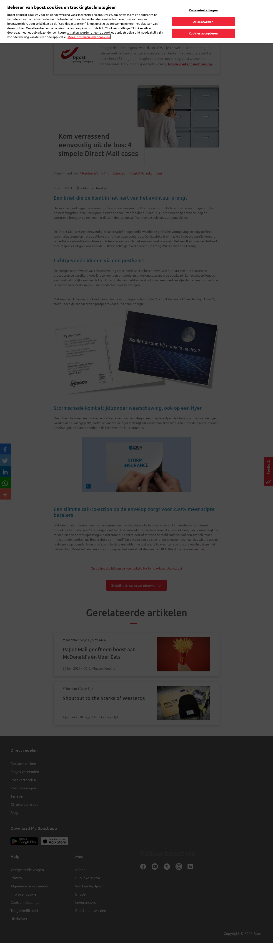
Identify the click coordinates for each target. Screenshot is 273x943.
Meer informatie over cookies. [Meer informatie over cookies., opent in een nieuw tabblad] (89, 26)
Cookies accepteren (203, 22)
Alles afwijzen (203, 10)
